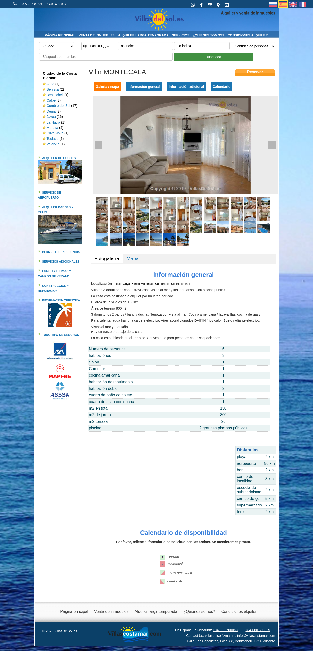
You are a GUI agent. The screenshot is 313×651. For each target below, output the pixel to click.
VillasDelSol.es (65, 631)
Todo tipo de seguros (60, 335)
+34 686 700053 (225, 630)
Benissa (53, 89)
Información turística (61, 300)
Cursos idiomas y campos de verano (54, 273)
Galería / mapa (107, 87)
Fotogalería (106, 258)
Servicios (181, 35)
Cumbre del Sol (58, 106)
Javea (51, 117)
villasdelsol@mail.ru (220, 636)
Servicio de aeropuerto (49, 195)
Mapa (132, 258)
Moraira (52, 128)
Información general (144, 87)
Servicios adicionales (60, 261)
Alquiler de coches (59, 158)
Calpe (51, 100)
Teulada (52, 139)
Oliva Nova (55, 133)
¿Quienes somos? (208, 35)
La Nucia (53, 122)
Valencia (54, 144)
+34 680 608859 (258, 630)
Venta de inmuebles (97, 35)
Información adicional (186, 87)
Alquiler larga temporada (143, 35)
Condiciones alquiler (248, 35)
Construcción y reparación (53, 288)
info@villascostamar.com (256, 636)
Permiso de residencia (61, 252)
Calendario (221, 87)
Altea (50, 84)
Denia (51, 111)
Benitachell (55, 95)
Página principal (60, 35)
